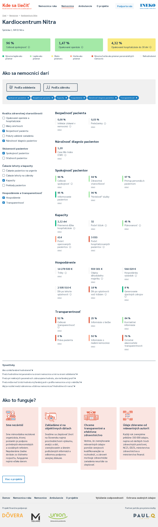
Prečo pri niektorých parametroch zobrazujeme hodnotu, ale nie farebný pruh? (39, 378)
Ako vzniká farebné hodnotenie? (17, 370)
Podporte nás (124, 6)
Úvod (4, 15)
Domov (6, 497)
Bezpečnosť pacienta (43, 97)
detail (60, 130)
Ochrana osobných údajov (141, 497)
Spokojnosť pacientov (18, 97)
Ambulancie (85, 5)
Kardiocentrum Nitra (29, 15)
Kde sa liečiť (16, 5)
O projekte (103, 5)
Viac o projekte (13, 479)
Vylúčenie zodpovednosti (109, 497)
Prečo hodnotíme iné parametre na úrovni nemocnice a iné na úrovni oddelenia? (40, 374)
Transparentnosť (129, 97)
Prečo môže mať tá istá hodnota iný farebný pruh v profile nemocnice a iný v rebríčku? (42, 382)
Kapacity (62, 97)
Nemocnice (67, 5)
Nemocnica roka (48, 5)
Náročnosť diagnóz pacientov (103, 97)
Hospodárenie (78, 97)
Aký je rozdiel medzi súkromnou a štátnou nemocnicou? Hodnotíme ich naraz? (38, 386)
